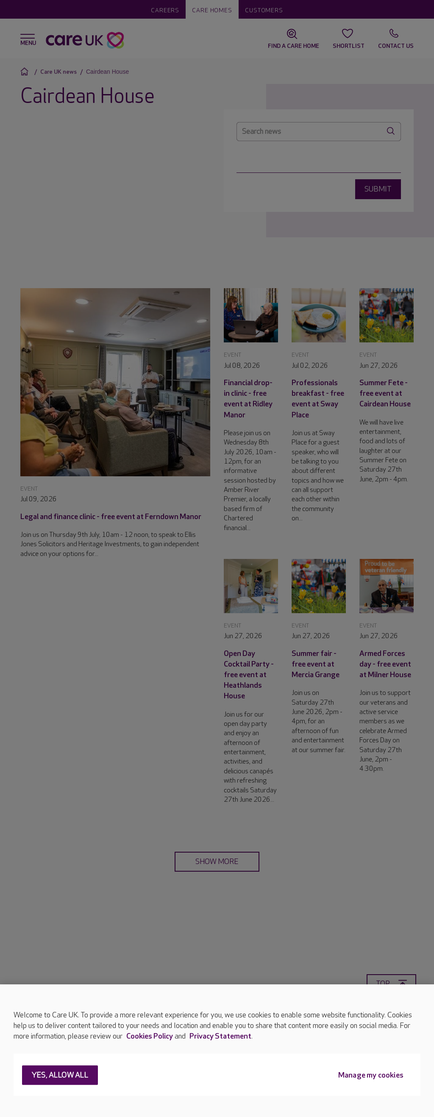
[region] (217, 1050)
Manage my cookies (370, 1075)
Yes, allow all (60, 1075)
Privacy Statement (220, 1036)
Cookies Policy (149, 1036)
